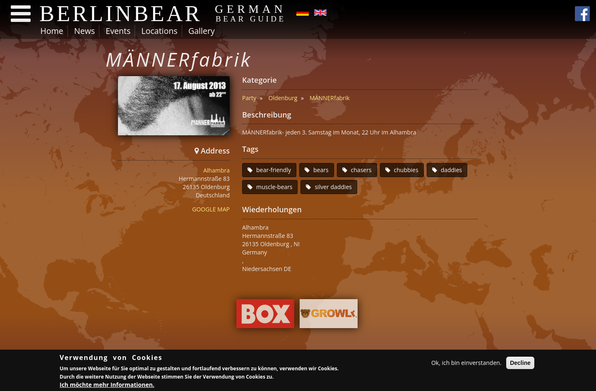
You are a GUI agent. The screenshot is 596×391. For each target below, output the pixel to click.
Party (249, 98)
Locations (159, 30)
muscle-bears (274, 187)
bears (321, 170)
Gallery (201, 30)
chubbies (406, 170)
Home (52, 30)
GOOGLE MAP (211, 209)
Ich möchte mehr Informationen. (107, 385)
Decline (520, 363)
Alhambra (216, 170)
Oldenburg (283, 98)
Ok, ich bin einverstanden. (466, 363)
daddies (451, 170)
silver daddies (333, 187)
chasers (361, 170)
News (84, 30)
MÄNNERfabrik (330, 98)
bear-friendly (273, 170)
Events (118, 30)
